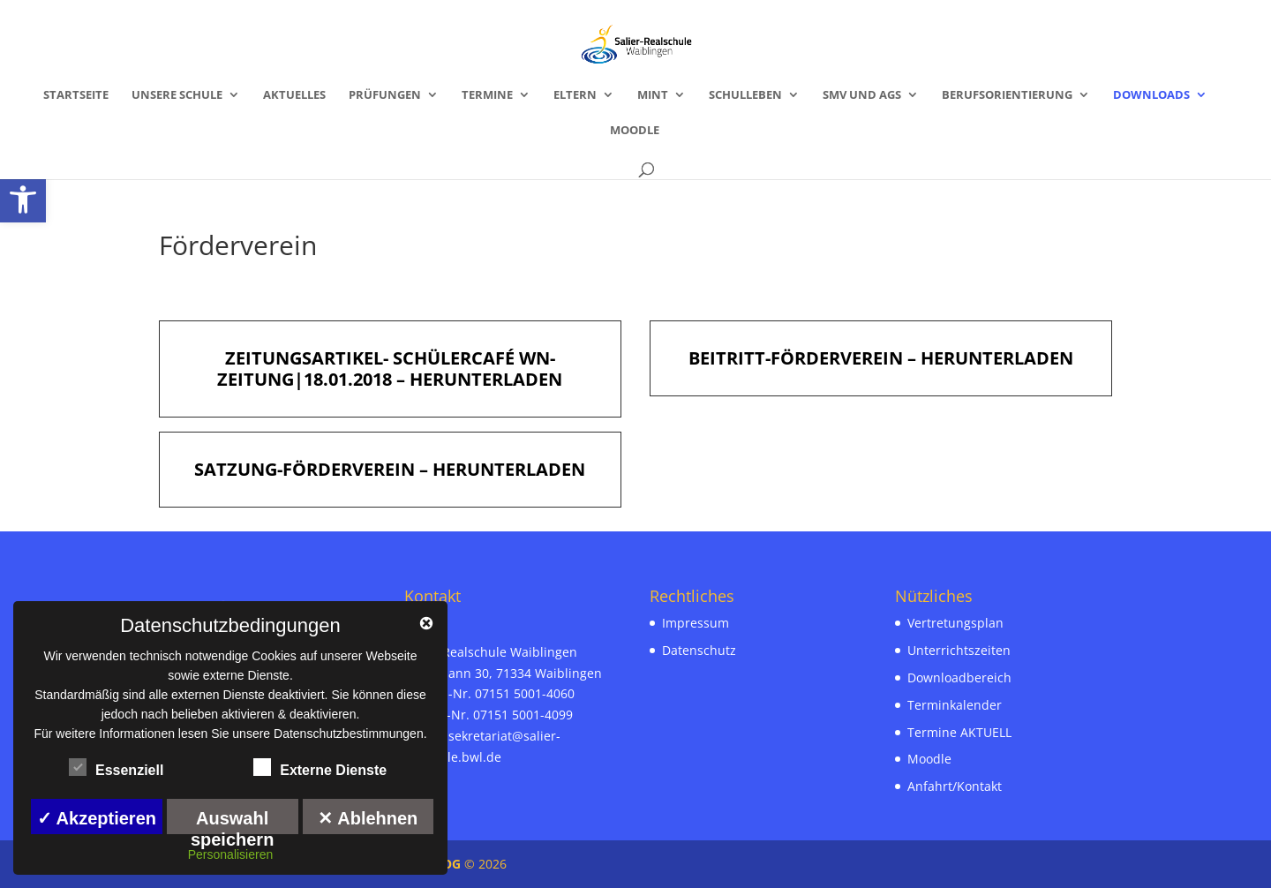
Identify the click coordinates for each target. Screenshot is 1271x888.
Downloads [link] (1151, 95)
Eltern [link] (575, 95)
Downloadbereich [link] (959, 677)
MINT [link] (652, 95)
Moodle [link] (634, 131)
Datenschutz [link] (699, 650)
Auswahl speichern (232, 821)
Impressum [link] (695, 622)
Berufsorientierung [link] (1007, 95)
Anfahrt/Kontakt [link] (954, 786)
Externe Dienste (320, 768)
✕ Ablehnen (367, 818)
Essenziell (116, 768)
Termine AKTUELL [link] (959, 732)
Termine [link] (487, 95)
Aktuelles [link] (294, 95)
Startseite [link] (76, 95)
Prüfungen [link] (385, 95)
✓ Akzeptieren (96, 818)
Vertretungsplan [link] (955, 622)
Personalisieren (231, 854)
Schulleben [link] (745, 95)
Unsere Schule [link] (177, 95)
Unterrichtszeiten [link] (959, 650)
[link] (23, 199)
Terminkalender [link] (954, 704)
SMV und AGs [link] (862, 95)
